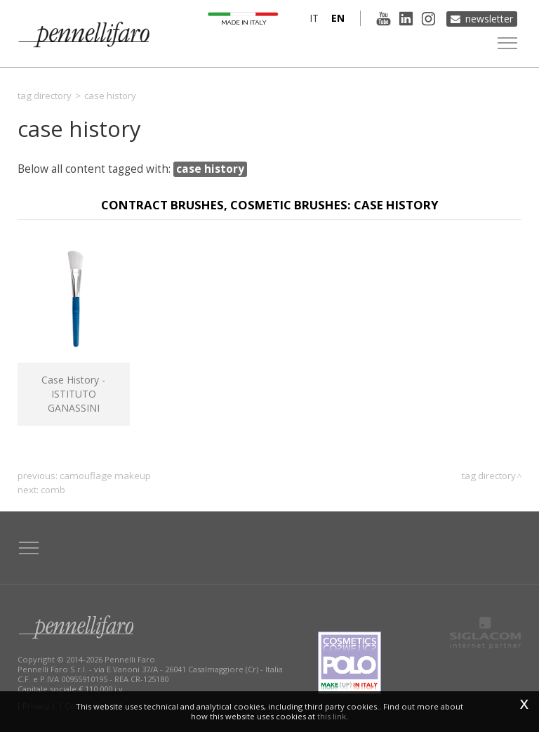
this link (331, 716)
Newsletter (489, 18)
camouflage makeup (105, 475)
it (311, 18)
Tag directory (45, 95)
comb (53, 489)
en (335, 18)
